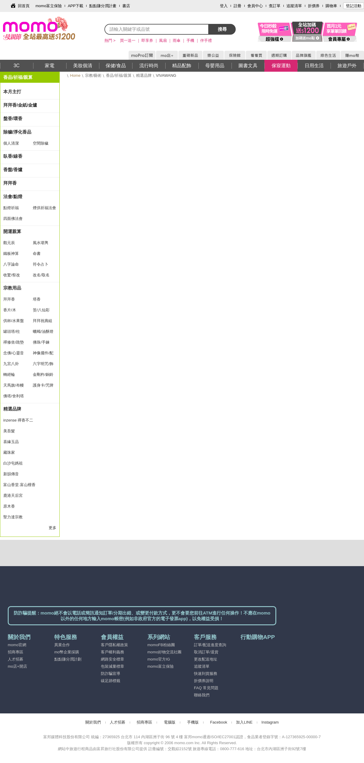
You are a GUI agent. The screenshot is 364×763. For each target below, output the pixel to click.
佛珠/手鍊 (41, 342)
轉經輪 (9, 374)
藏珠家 (9, 452)
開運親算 (12, 231)
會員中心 (255, 6)
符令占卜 (40, 264)
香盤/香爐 (12, 169)
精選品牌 (144, 75)
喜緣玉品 (11, 441)
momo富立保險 (49, 6)
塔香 (37, 299)
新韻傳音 (11, 474)
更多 (52, 527)
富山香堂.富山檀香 (19, 484)
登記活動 (353, 6)
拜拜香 (10, 183)
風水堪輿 (40, 242)
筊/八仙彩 (41, 310)
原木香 (9, 506)
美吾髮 (9, 431)
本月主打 (12, 91)
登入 (224, 6)
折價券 (314, 6)
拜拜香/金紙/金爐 (20, 105)
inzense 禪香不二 (18, 420)
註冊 (237, 6)
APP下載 (75, 6)
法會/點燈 (12, 196)
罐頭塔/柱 (11, 331)
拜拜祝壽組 (42, 320)
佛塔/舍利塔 (13, 396)
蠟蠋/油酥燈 (43, 331)
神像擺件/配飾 (43, 354)
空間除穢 (40, 143)
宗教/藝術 (93, 75)
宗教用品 (12, 287)
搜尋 (222, 29)
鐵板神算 (11, 253)
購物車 (331, 6)
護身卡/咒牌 (43, 385)
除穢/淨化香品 (17, 131)
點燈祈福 (11, 208)
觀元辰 (9, 242)
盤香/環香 (12, 118)
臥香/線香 (12, 156)
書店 (126, 6)
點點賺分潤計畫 (102, 6)
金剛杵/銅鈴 (43, 374)
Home (75, 75)
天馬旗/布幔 (13, 385)
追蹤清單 (294, 6)
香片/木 (9, 310)
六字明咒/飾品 (43, 365)
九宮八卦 (11, 363)
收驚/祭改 (11, 275)
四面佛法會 (13, 218)
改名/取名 (41, 275)
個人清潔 (11, 143)
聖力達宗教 (13, 517)
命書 (37, 253)
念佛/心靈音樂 (13, 354)
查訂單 (274, 6)
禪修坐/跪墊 (13, 342)
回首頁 (24, 6)
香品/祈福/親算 (118, 75)
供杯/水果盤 (13, 320)
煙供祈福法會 (44, 208)
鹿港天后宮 (13, 495)
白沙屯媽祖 (13, 463)
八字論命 (11, 264)
